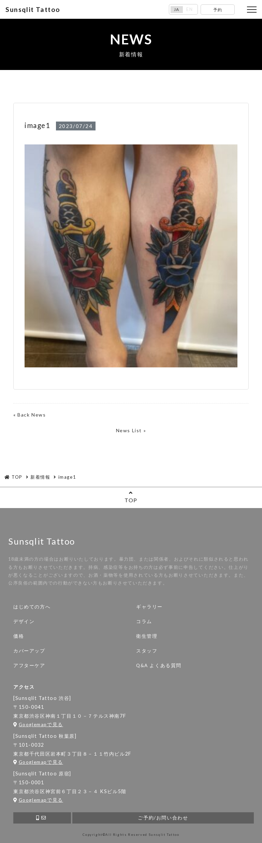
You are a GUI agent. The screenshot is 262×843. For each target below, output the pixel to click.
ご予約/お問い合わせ (163, 817)
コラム (144, 621)
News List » (131, 430)
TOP (131, 496)
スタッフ (146, 651)
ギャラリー (149, 606)
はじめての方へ (31, 606)
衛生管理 (146, 636)
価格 (18, 636)
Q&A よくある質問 (158, 665)
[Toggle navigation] (252, 9)
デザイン (23, 621)
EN (189, 9)
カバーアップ (29, 651)
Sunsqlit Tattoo (32, 9)
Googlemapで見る (38, 724)
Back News (31, 415)
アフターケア (29, 665)
